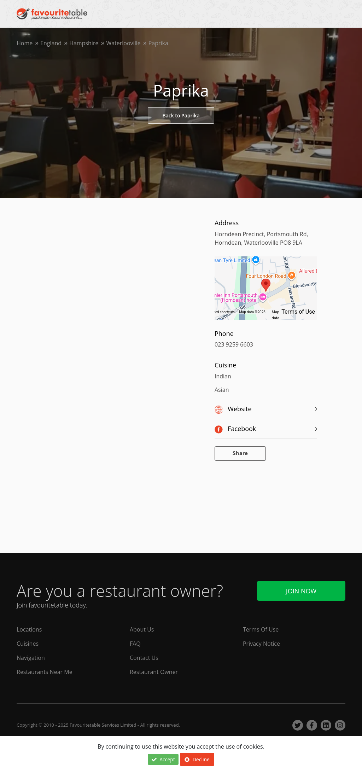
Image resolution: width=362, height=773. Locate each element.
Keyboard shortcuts (219, 312)
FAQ (135, 643)
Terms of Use (298, 311)
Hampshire (83, 43)
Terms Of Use (261, 629)
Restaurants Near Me (44, 672)
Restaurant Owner (154, 672)
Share (240, 453)
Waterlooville (123, 43)
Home (25, 43)
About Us (142, 629)
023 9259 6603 (234, 344)
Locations (29, 629)
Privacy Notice (261, 643)
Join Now (301, 591)
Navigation (31, 658)
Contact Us (144, 658)
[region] (266, 291)
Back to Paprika (180, 115)
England (51, 43)
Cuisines (28, 643)
